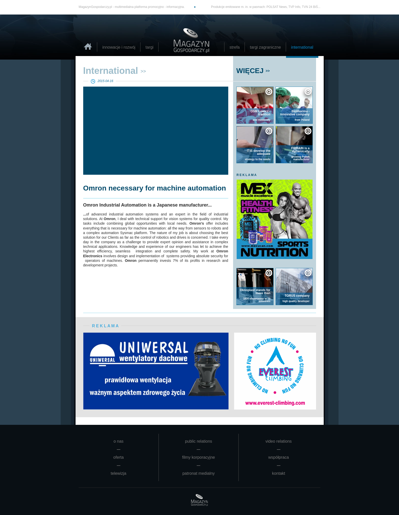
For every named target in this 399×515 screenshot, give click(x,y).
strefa (235, 47)
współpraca (278, 457)
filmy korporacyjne (198, 457)
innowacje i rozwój (118, 47)
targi (149, 47)
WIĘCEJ (250, 71)
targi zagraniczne (265, 47)
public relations (198, 441)
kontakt (278, 473)
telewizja (118, 473)
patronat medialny (198, 473)
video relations (278, 441)
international (302, 47)
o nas (118, 441)
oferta (118, 457)
